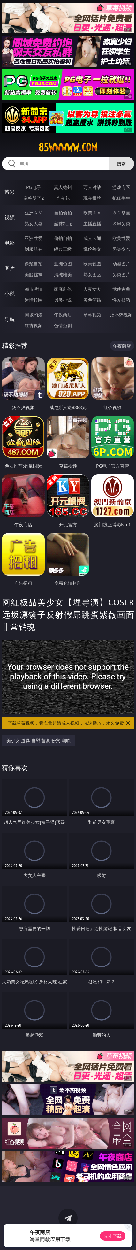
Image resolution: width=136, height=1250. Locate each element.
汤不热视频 (121, 315)
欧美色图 (92, 264)
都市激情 (33, 289)
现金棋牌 (92, 198)
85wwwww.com (67, 147)
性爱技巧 (121, 300)
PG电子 (33, 187)
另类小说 (63, 300)
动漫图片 (121, 264)
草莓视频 (92, 315)
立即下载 (113, 1236)
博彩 (9, 191)
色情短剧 (63, 325)
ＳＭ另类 (121, 223)
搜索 (121, 164)
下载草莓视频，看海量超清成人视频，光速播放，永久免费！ (69, 723)
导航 (9, 319)
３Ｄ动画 (121, 213)
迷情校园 (33, 300)
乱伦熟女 (92, 249)
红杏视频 (33, 325)
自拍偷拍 (63, 213)
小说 (9, 293)
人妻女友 (92, 289)
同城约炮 (33, 315)
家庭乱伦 (63, 289)
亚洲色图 (63, 264)
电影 (9, 242)
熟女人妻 (33, 223)
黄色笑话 (92, 300)
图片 (9, 268)
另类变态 (121, 249)
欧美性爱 (121, 238)
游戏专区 (121, 187)
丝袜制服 (63, 223)
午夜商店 (63, 315)
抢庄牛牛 (121, 198)
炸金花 (63, 198)
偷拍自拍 (63, 238)
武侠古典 (121, 289)
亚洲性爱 (33, 238)
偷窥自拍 (33, 264)
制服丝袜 (33, 249)
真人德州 (63, 187)
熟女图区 (92, 274)
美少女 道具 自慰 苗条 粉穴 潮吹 (38, 740)
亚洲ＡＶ (33, 213)
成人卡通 (92, 238)
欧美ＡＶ (92, 213)
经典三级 (63, 249)
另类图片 (121, 274)
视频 (9, 217)
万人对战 (92, 187)
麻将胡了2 (33, 198)
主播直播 (92, 223)
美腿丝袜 (33, 274)
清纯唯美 (63, 274)
